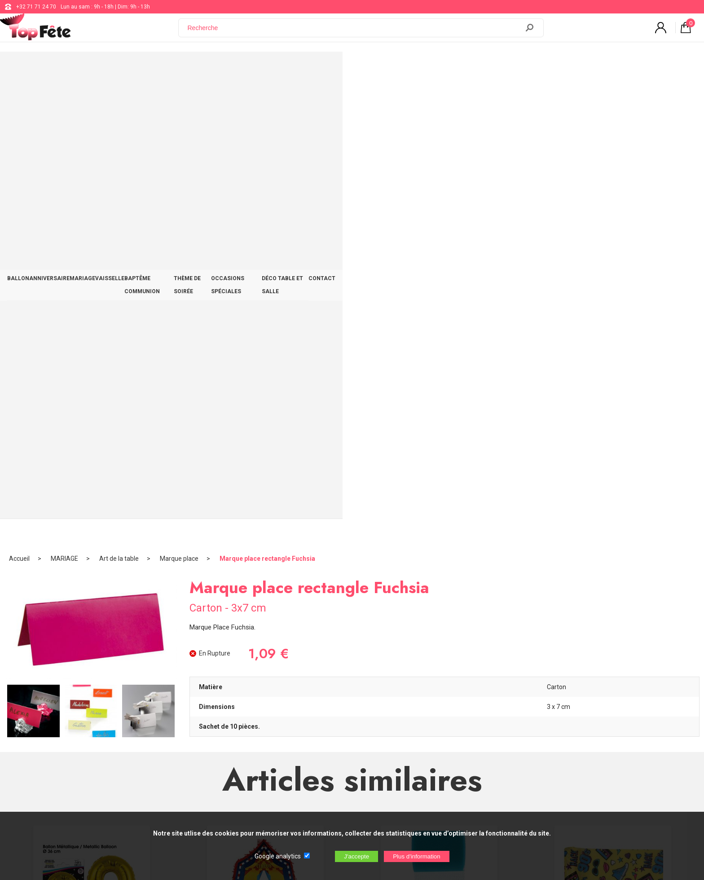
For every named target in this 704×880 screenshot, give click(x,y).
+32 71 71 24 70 (36, 7)
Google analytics (278, 856)
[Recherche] (354, 33)
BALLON (111, 68)
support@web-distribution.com (321, 701)
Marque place (179, 96)
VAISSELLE (249, 68)
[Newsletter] (182, 773)
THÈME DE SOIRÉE (382, 68)
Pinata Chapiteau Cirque (265, 492)
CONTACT (590, 68)
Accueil (19, 96)
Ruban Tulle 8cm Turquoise (439, 492)
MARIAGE (207, 68)
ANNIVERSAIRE (158, 68)
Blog (288, 724)
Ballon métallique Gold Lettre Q (91, 492)
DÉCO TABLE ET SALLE (531, 68)
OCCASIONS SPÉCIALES (453, 68)
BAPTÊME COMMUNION (311, 68)
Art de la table (119, 96)
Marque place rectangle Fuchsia (267, 96)
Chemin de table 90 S (613, 492)
